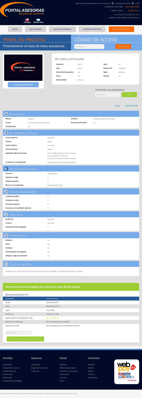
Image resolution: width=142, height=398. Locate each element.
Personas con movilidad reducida (18, 208)
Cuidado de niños (12, 200)
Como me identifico (18, 264)
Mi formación (14, 114)
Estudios (74, 119)
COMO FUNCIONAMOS (62, 29)
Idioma (8, 119)
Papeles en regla (12, 177)
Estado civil (107, 68)
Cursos (8, 122)
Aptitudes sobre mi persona (16, 153)
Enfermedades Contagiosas (16, 252)
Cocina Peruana (12, 149)
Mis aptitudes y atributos (21, 133)
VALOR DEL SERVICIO (121, 29)
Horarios (9, 173)
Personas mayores (13, 204)
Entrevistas (35, 371)
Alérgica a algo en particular (16, 256)
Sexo (58, 68)
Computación (11, 126)
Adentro (91, 368)
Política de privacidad (68, 368)
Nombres (59, 64)
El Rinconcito (64, 374)
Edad (105, 64)
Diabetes (9, 248)
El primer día (7, 374)
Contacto (63, 377)
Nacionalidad (61, 80)
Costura (9, 223)
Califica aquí (7, 377)
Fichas (62, 381)
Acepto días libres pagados (16, 227)
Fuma (58, 76)
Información (7, 364)
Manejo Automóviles (79, 122)
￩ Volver (117, 105)
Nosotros (63, 364)
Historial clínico (15, 235)
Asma (8, 244)
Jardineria (9, 219)
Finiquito (91, 364)
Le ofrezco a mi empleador (16, 162)
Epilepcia (9, 240)
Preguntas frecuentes (11, 368)
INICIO (14, 29)
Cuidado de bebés (12, 196)
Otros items (13, 215)
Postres (8, 141)
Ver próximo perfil (132, 105)
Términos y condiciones (68, 371)
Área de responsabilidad (20, 192)
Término (91, 374)
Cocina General (11, 137)
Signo (105, 72)
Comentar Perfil (23, 84)
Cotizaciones (92, 377)
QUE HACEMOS (35, 29)
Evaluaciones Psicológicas (12, 381)
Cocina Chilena (11, 145)
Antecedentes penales (64, 72)
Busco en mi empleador (15, 185)
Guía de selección (9, 371)
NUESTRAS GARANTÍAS (92, 29)
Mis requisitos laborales (20, 169)
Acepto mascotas (12, 181)
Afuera (90, 371)
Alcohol (106, 76)
